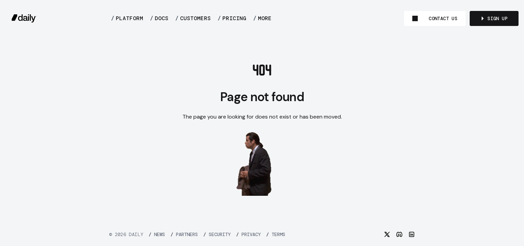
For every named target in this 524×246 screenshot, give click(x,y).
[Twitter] (387, 234)
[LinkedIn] (411, 234)
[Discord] (399, 234)
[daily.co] (24, 18)
